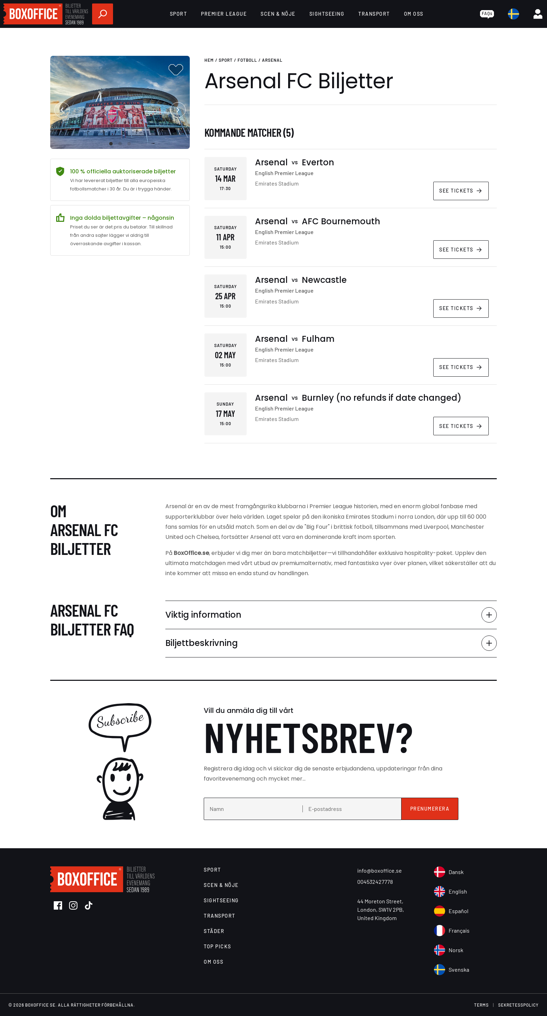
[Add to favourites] (176, 70)
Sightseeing (327, 14)
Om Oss (414, 14)
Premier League (224, 14)
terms (481, 1004)
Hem (209, 60)
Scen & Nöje (278, 14)
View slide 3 (129, 143)
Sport (178, 14)
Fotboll (247, 60)
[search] (102, 13)
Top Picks (217, 946)
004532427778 (375, 881)
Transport (374, 14)
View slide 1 (111, 143)
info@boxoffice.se (379, 870)
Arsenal (272, 60)
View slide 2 (120, 143)
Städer (214, 931)
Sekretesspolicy (518, 1004)
